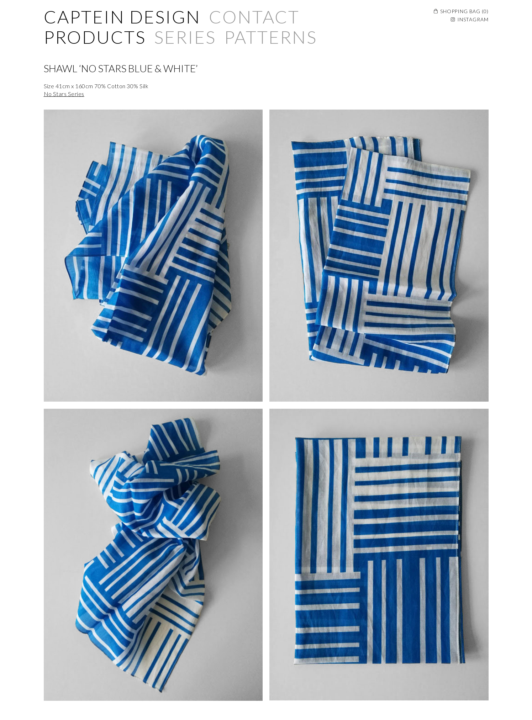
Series (185, 37)
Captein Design (122, 16)
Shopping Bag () (464, 11)
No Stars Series (64, 93)
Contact (254, 16)
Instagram (473, 19)
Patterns (270, 37)
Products (95, 37)
